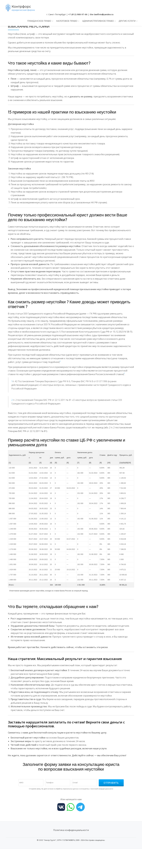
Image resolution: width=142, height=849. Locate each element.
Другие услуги (127, 21)
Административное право (98, 21)
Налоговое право (66, 21)
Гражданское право (39, 21)
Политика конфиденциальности (71, 830)
